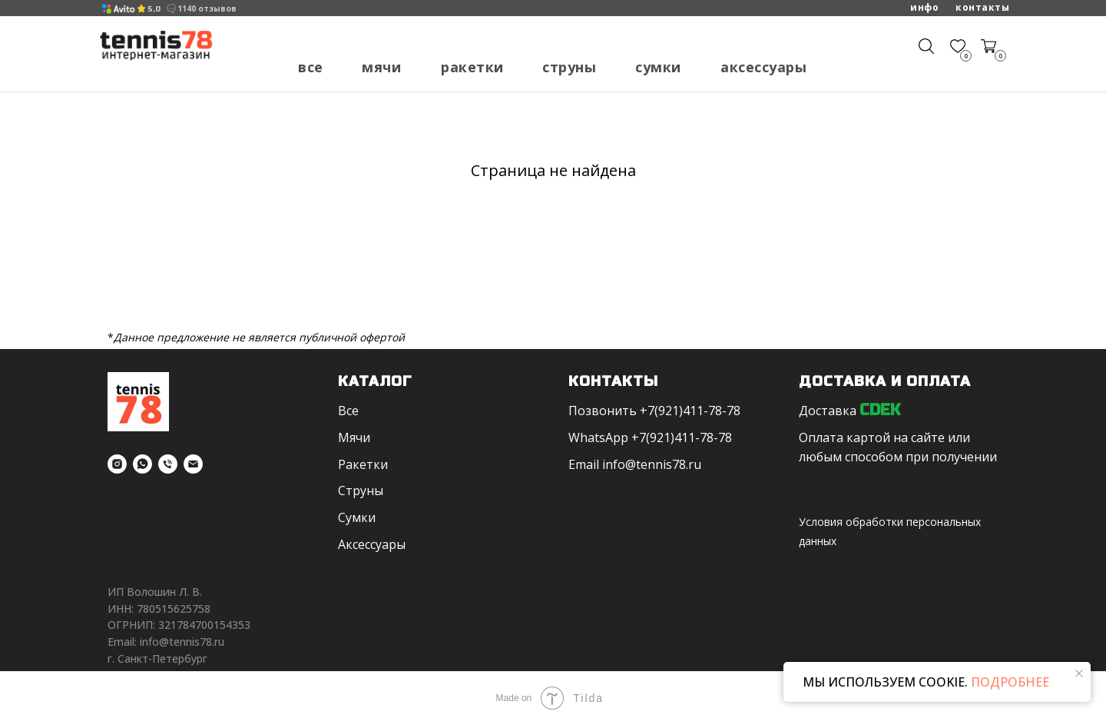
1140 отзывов (207, 8)
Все (310, 67)
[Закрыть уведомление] (1079, 673)
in (607, 464)
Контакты (982, 7)
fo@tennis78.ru (657, 464)
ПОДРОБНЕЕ (1008, 681)
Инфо (924, 7)
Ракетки (472, 67)
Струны (569, 67)
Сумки (658, 67)
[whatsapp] (142, 464)
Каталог (375, 381)
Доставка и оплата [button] (885, 381)
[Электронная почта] (193, 464)
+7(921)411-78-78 (690, 410)
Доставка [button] (827, 410)
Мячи (381, 67)
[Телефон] (167, 464)
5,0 (154, 9)
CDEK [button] (879, 410)
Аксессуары (763, 67)
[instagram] (117, 464)
